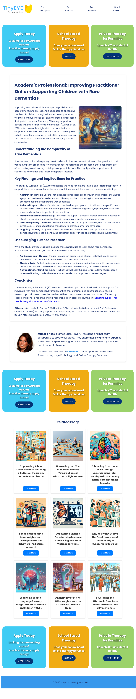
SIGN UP (68, 56)
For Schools (69, 9)
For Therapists (44, 9)
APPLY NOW (24, 59)
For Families (92, 9)
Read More (31, 489)
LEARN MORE (112, 56)
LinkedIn (72, 351)
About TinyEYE (115, 9)
